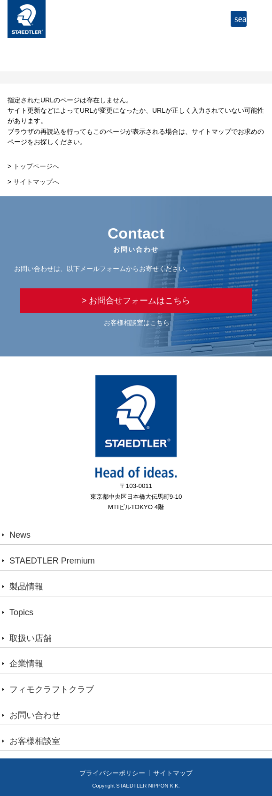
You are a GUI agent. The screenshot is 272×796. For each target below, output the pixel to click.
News (20, 535)
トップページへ (36, 166)
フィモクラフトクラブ (51, 689)
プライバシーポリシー (112, 773)
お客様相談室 (34, 741)
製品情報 (26, 586)
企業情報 (26, 663)
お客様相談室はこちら (137, 322)
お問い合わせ (34, 715)
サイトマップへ (36, 181)
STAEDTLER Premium (52, 560)
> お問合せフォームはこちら (136, 300)
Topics (21, 612)
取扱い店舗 (30, 638)
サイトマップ (173, 773)
